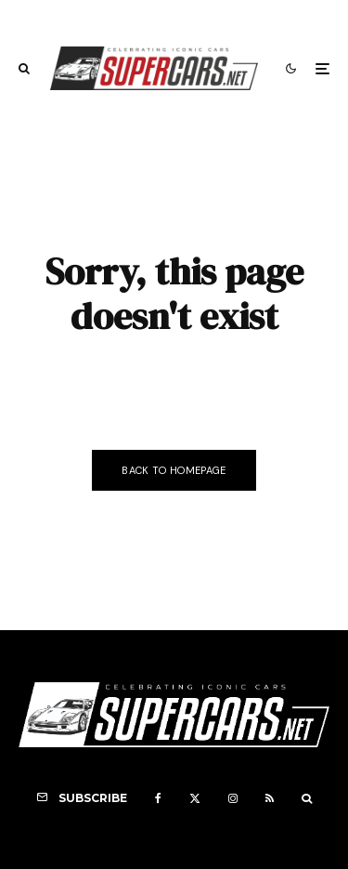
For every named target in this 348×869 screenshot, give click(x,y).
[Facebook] (158, 798)
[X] (194, 798)
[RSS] (269, 798)
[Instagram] (232, 798)
